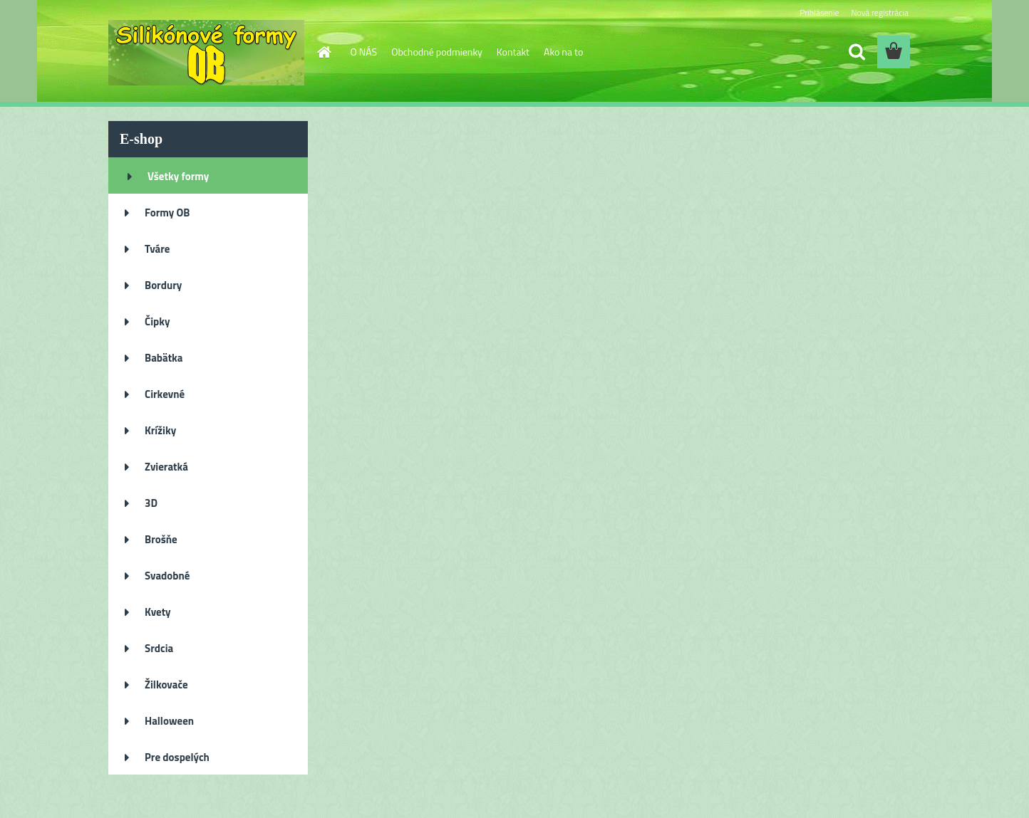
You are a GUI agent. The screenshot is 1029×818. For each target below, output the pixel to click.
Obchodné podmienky (436, 51)
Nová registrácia (880, 12)
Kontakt (513, 51)
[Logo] (206, 52)
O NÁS (364, 51)
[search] (856, 52)
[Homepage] (323, 52)
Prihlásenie (819, 12)
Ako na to (563, 51)
